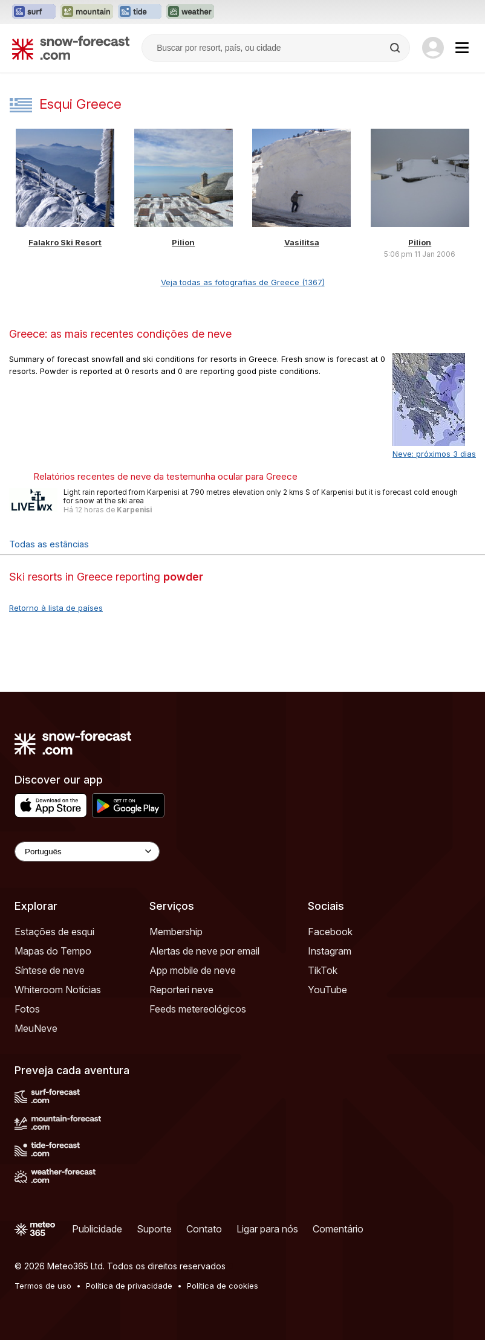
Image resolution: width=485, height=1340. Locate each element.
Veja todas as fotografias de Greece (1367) (243, 282)
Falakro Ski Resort (65, 242)
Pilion (183, 242)
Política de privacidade (129, 1285)
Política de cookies (222, 1285)
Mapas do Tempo (53, 951)
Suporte (154, 1229)
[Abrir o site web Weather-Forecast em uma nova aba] (190, 12)
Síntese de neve (50, 970)
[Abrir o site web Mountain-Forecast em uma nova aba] (86, 12)
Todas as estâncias (49, 544)
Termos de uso (43, 1285)
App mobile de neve (192, 970)
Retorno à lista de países (56, 608)
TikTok (322, 970)
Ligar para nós (267, 1229)
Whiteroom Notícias (58, 990)
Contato (204, 1229)
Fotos (27, 1009)
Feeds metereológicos (197, 1009)
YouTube (327, 990)
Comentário (338, 1229)
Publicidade (97, 1229)
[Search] (396, 47)
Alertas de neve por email (204, 951)
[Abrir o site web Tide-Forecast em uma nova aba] (139, 12)
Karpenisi (134, 510)
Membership (176, 932)
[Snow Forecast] (70, 48)
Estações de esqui (54, 932)
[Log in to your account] (433, 48)
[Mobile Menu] (462, 48)
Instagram (329, 951)
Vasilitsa (301, 242)
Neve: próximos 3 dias (434, 454)
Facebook (330, 932)
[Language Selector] (87, 852)
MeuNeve (36, 1028)
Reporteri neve (181, 990)
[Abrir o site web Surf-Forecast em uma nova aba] (34, 12)
